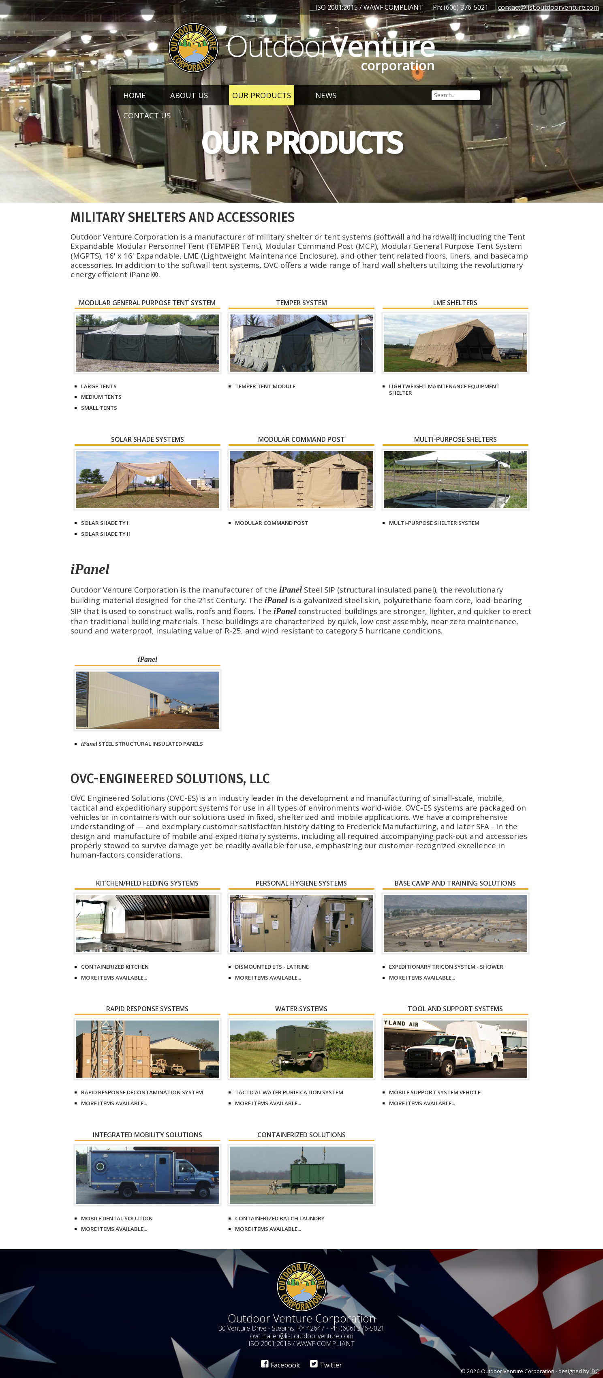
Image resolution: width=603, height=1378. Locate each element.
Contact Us (147, 115)
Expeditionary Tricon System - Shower (446, 966)
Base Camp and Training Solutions (455, 884)
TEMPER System (301, 303)
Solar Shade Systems (147, 440)
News (325, 95)
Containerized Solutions (301, 1135)
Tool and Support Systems (455, 1009)
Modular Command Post (301, 440)
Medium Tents (101, 396)
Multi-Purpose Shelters (455, 440)
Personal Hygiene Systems (301, 884)
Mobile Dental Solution (117, 1218)
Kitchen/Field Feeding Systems (147, 884)
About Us (189, 95)
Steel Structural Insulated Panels (142, 743)
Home (134, 95)
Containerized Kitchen (115, 966)
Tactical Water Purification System (289, 1092)
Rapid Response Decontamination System (142, 1092)
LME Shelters (455, 303)
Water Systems (301, 1009)
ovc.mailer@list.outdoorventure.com (301, 1335)
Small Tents (99, 407)
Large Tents (99, 386)
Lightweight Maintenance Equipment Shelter (444, 390)
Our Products (261, 95)
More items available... (114, 977)
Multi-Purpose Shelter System (434, 522)
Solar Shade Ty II (105, 533)
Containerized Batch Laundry (280, 1218)
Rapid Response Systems (147, 1009)
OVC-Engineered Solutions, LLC (170, 778)
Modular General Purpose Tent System (147, 303)
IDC (594, 1371)
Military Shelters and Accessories (183, 217)
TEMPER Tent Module (265, 386)
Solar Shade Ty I (104, 522)
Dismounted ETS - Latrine (272, 966)
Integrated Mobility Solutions (147, 1135)
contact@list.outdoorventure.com (548, 7)
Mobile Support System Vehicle (435, 1092)
